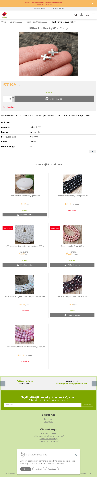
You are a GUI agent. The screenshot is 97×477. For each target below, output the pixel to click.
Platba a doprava (48, 433)
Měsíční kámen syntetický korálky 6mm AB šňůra (25, 296)
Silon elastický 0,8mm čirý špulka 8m (25, 196)
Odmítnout (52, 469)
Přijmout (25, 469)
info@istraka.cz (39, 9)
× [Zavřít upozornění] (93, 3)
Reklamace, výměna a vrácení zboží (48, 436)
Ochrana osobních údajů (48, 441)
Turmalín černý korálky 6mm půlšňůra (72, 196)
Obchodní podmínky (48, 439)
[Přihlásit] (81, 14)
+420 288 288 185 (57, 9)
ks (10, 99)
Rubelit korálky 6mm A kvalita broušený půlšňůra (25, 346)
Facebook (48, 419)
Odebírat (87, 405)
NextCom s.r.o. (86, 473)
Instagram (48, 421)
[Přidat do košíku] (54, 99)
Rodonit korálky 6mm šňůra (72, 246)
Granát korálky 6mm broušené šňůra (72, 296)
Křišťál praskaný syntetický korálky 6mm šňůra (25, 246)
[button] (76, 14)
